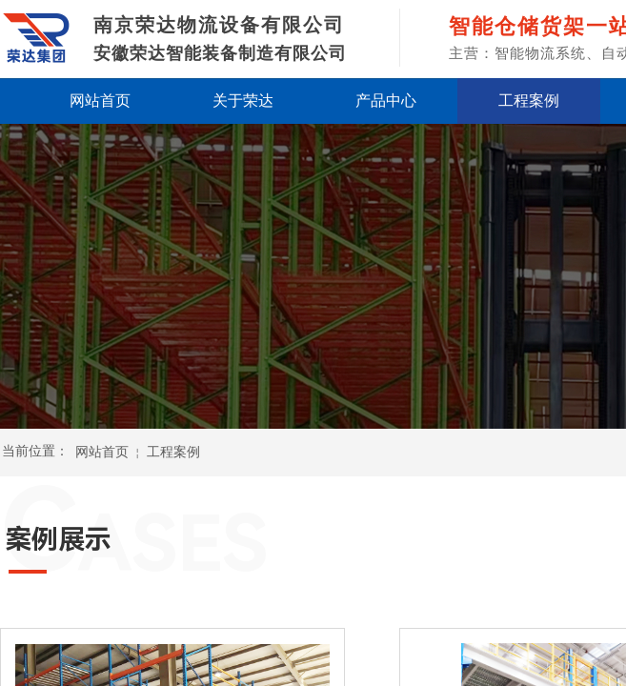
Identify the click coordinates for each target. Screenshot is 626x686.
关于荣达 (242, 100)
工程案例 (528, 100)
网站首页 (100, 100)
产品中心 (385, 100)
